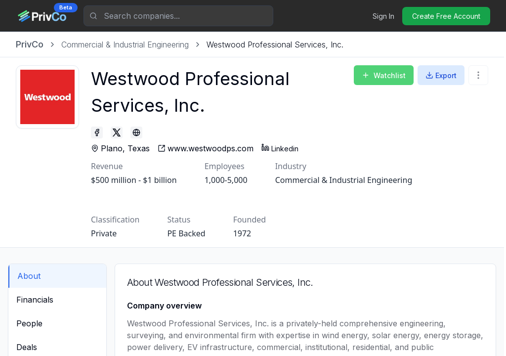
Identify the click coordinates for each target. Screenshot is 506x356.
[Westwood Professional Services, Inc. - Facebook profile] (97, 132)
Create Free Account (446, 16)
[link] (275, 44)
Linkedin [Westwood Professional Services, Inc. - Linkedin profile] (279, 148)
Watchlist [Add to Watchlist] (384, 75)
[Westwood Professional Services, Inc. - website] (205, 148)
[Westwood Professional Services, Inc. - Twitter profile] (117, 132)
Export (441, 75)
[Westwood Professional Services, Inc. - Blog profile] (136, 132)
